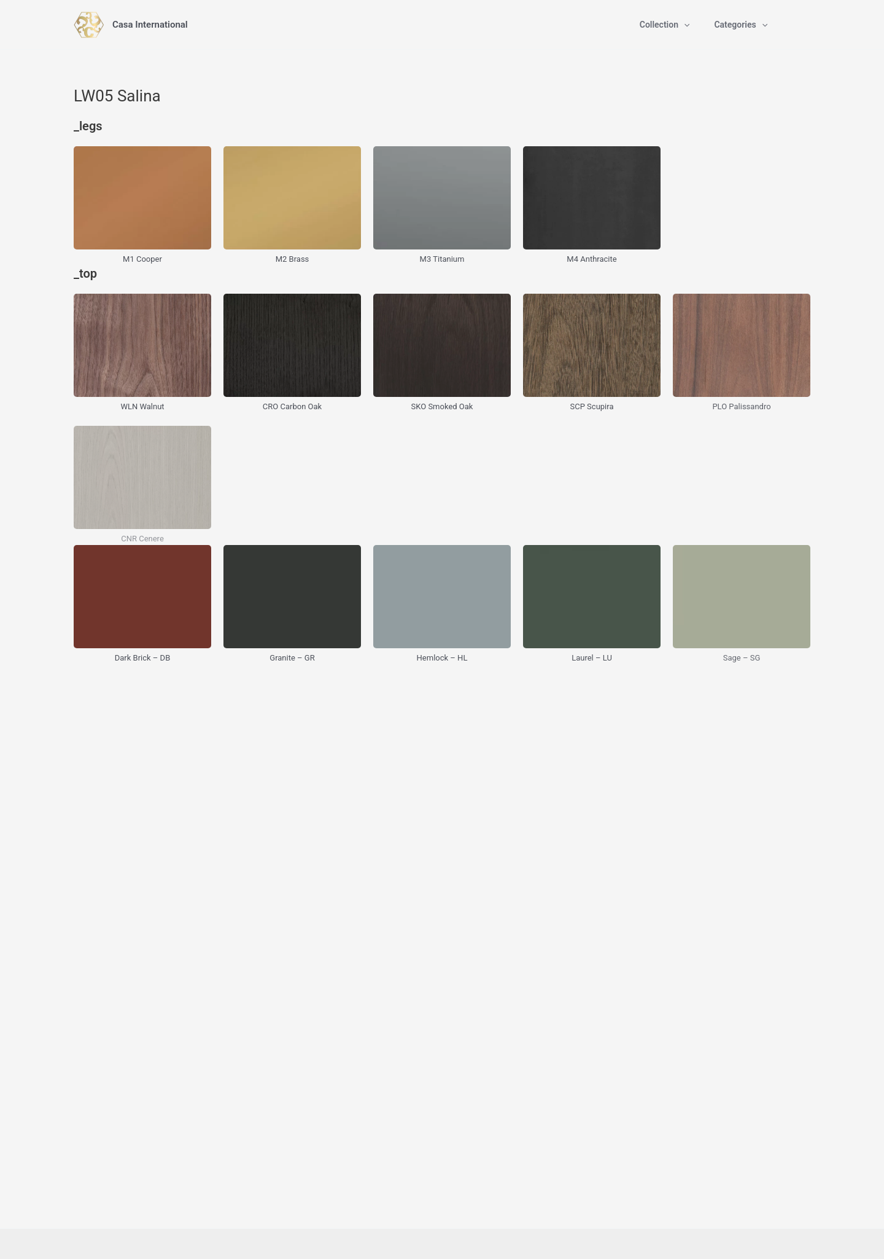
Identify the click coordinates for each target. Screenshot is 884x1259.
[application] (683, 24)
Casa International (150, 24)
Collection (665, 24)
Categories (740, 24)
